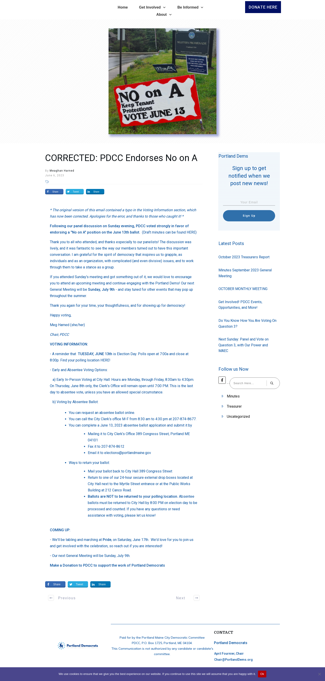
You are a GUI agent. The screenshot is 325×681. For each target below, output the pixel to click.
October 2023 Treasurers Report (243, 257)
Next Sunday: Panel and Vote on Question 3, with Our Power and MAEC (243, 345)
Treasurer (234, 406)
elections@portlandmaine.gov (127, 453)
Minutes (233, 396)
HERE (191, 232)
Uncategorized (238, 416)
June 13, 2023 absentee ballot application (133, 425)
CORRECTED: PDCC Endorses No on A (121, 158)
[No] (319, 674)
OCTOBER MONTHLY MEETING (242, 289)
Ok (262, 674)
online (129, 413)
